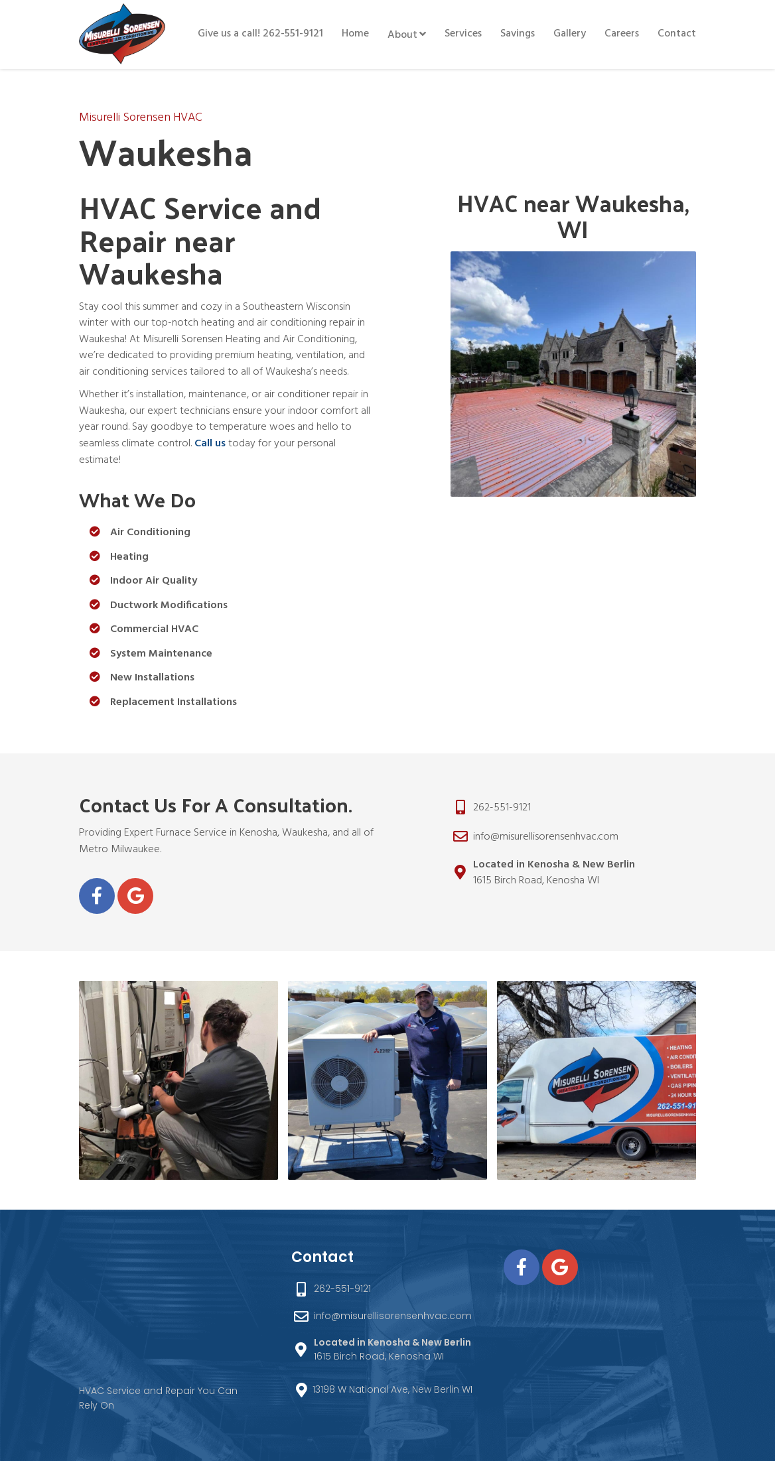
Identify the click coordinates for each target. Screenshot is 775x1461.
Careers (621, 33)
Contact (677, 33)
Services (463, 33)
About (402, 35)
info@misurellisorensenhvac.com (545, 837)
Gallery (569, 33)
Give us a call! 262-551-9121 (260, 33)
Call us (210, 443)
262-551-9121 (502, 807)
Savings (517, 33)
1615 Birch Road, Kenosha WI (554, 873)
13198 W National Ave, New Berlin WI (392, 1389)
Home (355, 33)
